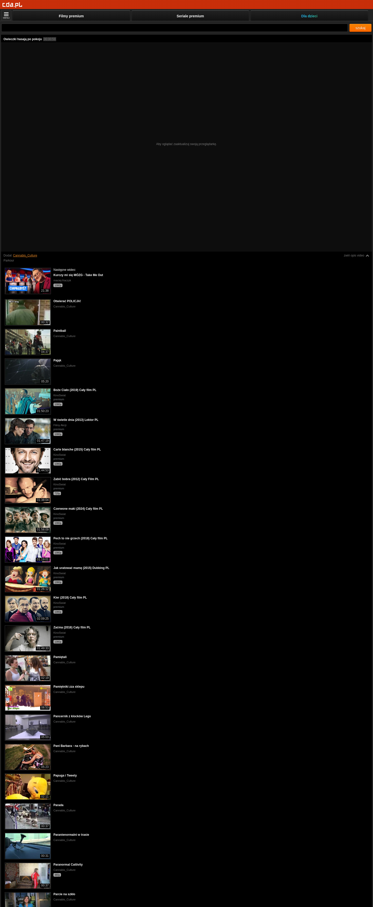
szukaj (360, 28)
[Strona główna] (12, 5)
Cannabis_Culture (25, 255)
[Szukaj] (174, 28)
